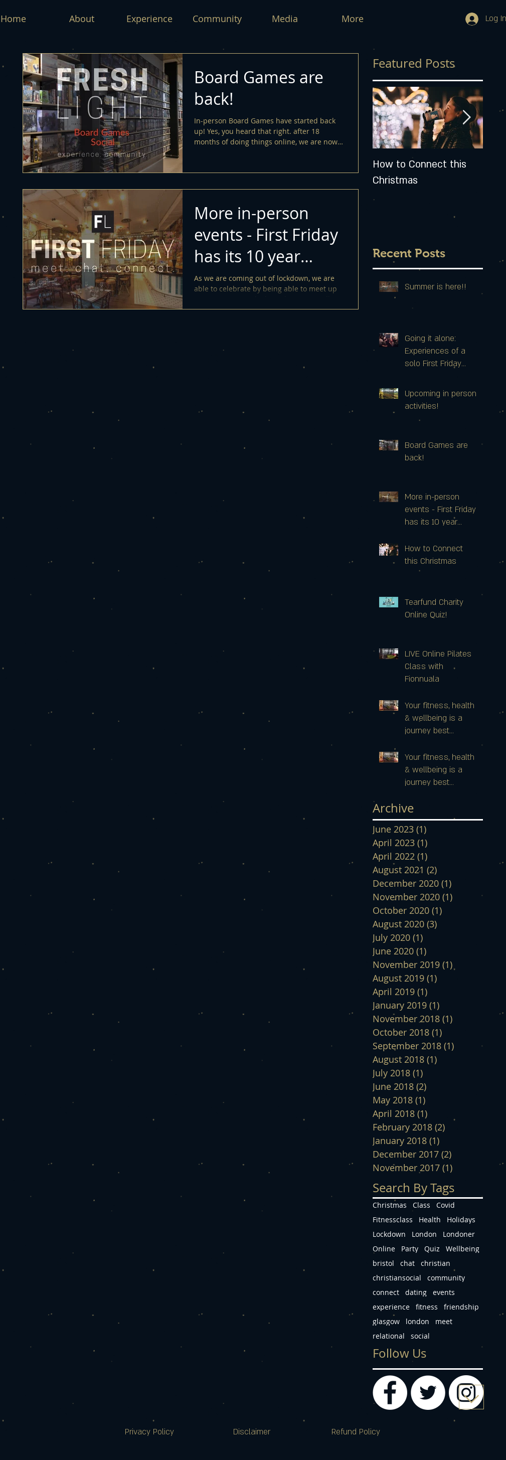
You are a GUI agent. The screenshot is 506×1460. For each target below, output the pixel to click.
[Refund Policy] (356, 1432)
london (417, 1321)
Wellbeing (462, 1248)
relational (389, 1336)
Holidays (461, 1219)
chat (407, 1263)
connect (386, 1292)
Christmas (390, 1205)
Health (430, 1219)
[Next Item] (466, 117)
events (444, 1292)
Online (384, 1248)
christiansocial (397, 1277)
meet (443, 1321)
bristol (383, 1263)
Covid (445, 1205)
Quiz (432, 1248)
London (424, 1234)
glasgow (386, 1321)
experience (391, 1307)
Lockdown (389, 1234)
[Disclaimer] (251, 1432)
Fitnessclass (393, 1219)
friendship (461, 1307)
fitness (427, 1307)
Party (409, 1248)
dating (416, 1292)
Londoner (459, 1234)
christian (435, 1263)
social (420, 1336)
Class (421, 1205)
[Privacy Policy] (149, 1432)
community (446, 1277)
